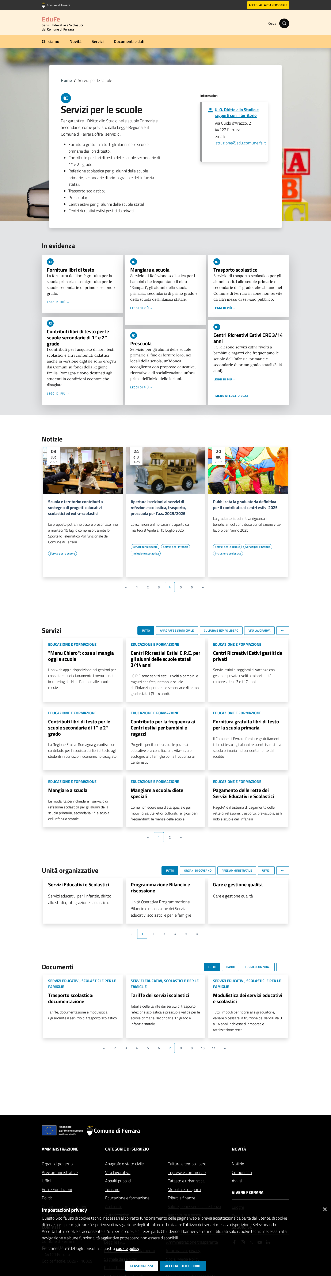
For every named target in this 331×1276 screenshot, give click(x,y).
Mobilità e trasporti (184, 1189)
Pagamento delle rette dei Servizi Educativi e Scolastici (243, 793)
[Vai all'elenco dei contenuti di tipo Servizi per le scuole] (62, 553)
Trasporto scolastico (235, 269)
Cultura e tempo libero (187, 1163)
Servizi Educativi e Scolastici (78, 884)
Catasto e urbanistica (186, 1180)
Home (66, 80)
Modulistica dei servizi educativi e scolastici (247, 998)
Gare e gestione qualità (238, 884)
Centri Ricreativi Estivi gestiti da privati (247, 656)
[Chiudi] (325, 1208)
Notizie (238, 1163)
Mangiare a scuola (150, 269)
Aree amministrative (60, 1172)
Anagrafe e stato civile (124, 1163)
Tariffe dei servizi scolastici (160, 995)
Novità (75, 41)
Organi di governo (57, 1163)
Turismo (112, 1189)
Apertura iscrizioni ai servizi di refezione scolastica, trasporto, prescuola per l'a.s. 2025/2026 (158, 507)
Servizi (98, 41)
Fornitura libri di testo (70, 269)
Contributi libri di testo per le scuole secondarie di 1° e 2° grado (78, 337)
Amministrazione (60, 1149)
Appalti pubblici (118, 1180)
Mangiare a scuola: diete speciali (157, 793)
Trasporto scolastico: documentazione (71, 998)
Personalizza (141, 1265)
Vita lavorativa (117, 1172)
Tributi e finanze (181, 1198)
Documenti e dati (129, 41)
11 (214, 1048)
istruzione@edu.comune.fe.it (240, 143)
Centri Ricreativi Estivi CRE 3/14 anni (248, 338)
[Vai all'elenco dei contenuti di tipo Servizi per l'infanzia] (175, 546)
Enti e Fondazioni (57, 1189)
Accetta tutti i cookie (183, 1265)
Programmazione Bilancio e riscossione (160, 887)
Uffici (46, 1180)
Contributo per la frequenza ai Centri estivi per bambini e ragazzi (163, 727)
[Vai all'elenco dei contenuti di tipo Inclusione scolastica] (146, 553)
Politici (47, 1198)
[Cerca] (284, 23)
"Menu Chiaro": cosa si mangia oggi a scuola (81, 656)
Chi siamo (50, 41)
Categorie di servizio (127, 1149)
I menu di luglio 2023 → (232, 395)
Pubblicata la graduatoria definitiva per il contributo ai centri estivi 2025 (245, 505)
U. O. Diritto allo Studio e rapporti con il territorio (237, 112)
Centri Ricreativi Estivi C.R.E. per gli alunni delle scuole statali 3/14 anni (165, 659)
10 (203, 1048)
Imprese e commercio (187, 1172)
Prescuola (141, 343)
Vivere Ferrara (247, 1192)
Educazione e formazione (127, 1198)
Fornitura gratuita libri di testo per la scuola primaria (246, 724)
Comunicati (242, 1172)
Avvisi (237, 1180)
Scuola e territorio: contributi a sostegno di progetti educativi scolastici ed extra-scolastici (75, 507)
